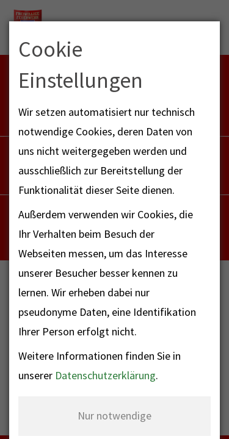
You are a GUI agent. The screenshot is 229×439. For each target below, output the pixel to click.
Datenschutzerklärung (105, 375)
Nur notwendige (114, 416)
